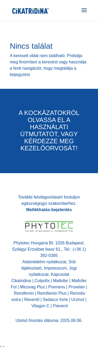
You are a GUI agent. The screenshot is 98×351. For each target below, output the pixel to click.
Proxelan (76, 287)
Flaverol (60, 306)
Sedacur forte (55, 299)
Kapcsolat (60, 274)
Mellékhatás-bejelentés (49, 209)
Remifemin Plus (52, 293)
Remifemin (24, 293)
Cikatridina (21, 280)
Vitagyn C (41, 306)
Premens (56, 287)
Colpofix (42, 280)
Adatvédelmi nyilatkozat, (45, 262)
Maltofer (60, 280)
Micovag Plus (32, 287)
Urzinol (77, 299)
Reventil (31, 299)
